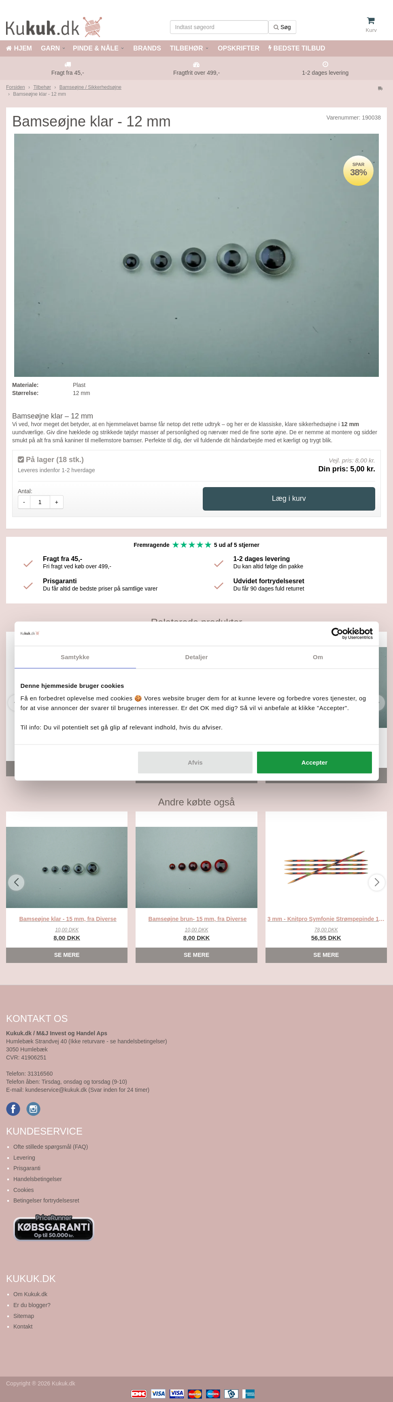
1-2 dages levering (325, 72)
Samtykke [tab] (75, 656)
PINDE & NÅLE (96, 48)
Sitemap (23, 1316)
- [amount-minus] (24, 502)
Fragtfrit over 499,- (196, 72)
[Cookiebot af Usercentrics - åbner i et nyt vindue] (337, 633)
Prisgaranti (26, 1168)
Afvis (195, 762)
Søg (282, 27)
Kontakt (22, 1326)
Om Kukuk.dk (30, 1294)
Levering (24, 1157)
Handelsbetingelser (37, 1179)
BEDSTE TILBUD (296, 48)
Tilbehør (42, 87)
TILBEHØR (186, 48)
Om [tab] (318, 656)
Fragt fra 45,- (67, 72)
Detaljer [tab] (196, 656)
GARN (50, 48)
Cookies (23, 1190)
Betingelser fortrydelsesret (46, 1200)
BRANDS (146, 48)
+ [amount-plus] (56, 502)
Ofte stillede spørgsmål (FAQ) (50, 1146)
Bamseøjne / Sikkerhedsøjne (90, 87)
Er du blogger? (32, 1305)
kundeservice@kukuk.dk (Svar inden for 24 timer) (87, 1090)
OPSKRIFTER (238, 48)
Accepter (314, 762)
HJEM (19, 48)
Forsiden (15, 87)
